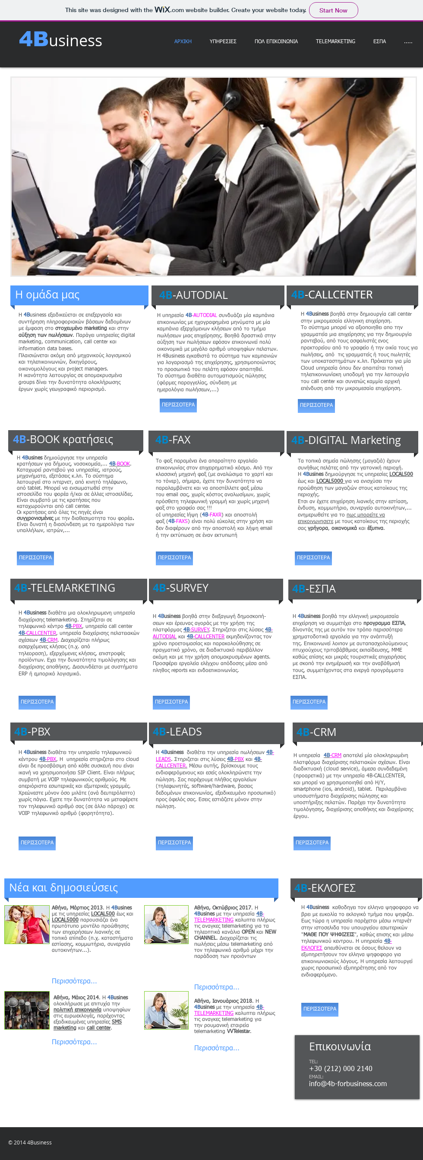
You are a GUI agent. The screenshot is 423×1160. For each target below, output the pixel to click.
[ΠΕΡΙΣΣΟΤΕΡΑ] (35, 558)
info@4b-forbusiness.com (348, 1084)
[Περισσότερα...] (75, 981)
